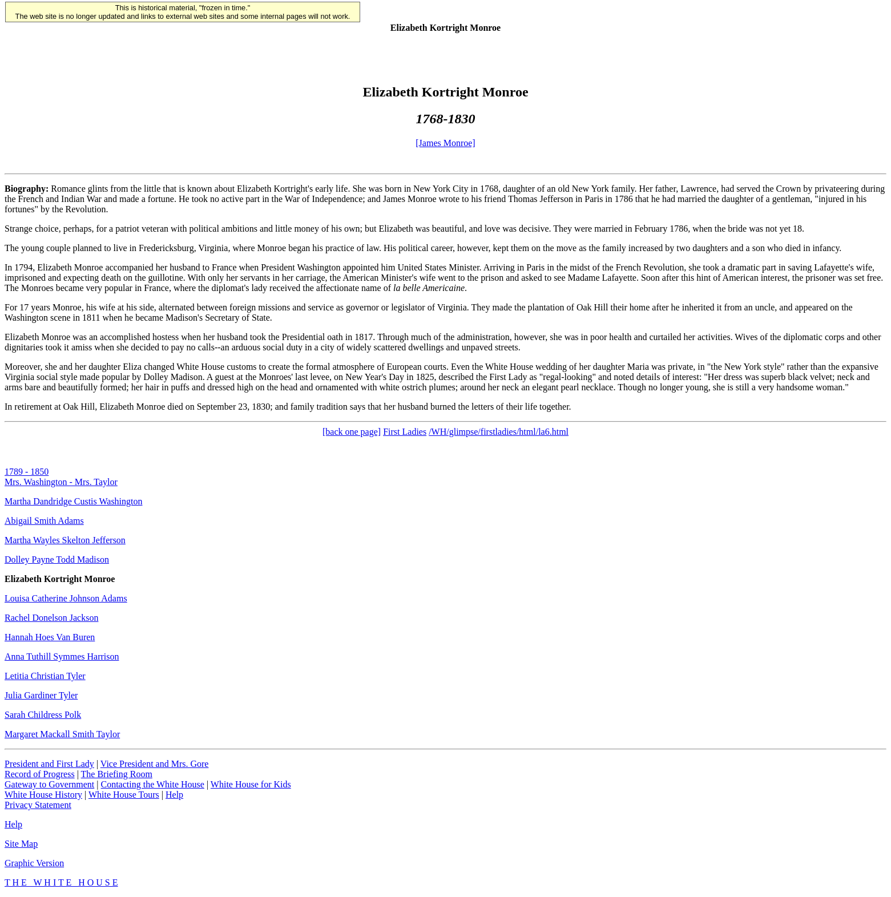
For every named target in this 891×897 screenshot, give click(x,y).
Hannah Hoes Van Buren (50, 637)
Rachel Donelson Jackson (51, 618)
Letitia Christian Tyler (45, 676)
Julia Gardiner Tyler (41, 695)
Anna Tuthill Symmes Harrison (62, 656)
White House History (43, 794)
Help (174, 794)
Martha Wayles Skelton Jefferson (65, 540)
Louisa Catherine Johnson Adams (66, 598)
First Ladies (404, 432)
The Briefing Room (116, 774)
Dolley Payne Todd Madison (57, 559)
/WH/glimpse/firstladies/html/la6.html (499, 432)
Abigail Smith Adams (44, 521)
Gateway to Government (49, 784)
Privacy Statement (38, 805)
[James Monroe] (445, 143)
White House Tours (123, 794)
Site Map (21, 843)
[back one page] (351, 432)
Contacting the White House (152, 784)
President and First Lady (49, 764)
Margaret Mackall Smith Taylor (62, 734)
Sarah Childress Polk (43, 715)
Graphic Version (34, 863)
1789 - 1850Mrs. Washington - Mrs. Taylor (61, 477)
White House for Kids (251, 784)
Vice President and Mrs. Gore (154, 764)
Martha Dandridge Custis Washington (74, 501)
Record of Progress (40, 774)
